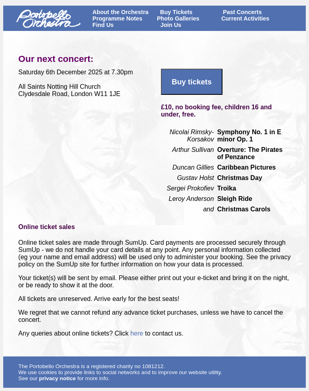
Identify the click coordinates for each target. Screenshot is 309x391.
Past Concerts (242, 12)
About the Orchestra (120, 12)
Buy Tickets (176, 12)
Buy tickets (192, 82)
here (137, 333)
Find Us (103, 25)
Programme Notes (117, 18)
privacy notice (57, 378)
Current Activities (245, 18)
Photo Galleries (178, 18)
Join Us (171, 25)
